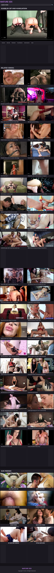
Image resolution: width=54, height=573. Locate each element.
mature (3, 42)
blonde (8, 42)
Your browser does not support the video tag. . (27, 26)
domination (27, 42)
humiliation (20, 42)
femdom (14, 42)
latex (32, 42)
